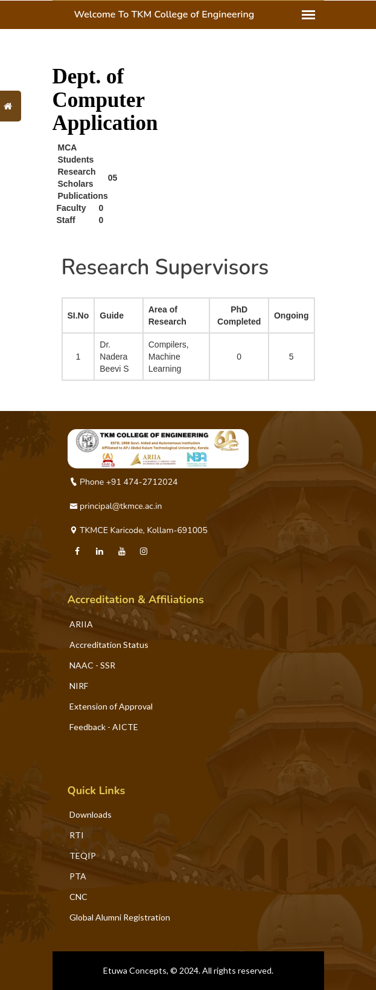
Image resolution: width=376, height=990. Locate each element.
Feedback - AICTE (103, 727)
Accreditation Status (108, 644)
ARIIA (81, 624)
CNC (78, 896)
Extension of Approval (111, 706)
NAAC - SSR (92, 665)
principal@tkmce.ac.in (115, 506)
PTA (77, 876)
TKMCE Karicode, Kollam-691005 (138, 530)
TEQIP (82, 855)
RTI (76, 835)
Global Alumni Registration (119, 917)
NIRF (78, 686)
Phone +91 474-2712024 (123, 482)
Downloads (90, 814)
